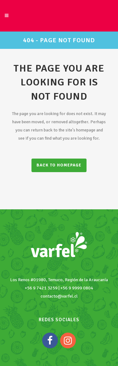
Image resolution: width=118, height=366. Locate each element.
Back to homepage (59, 165)
